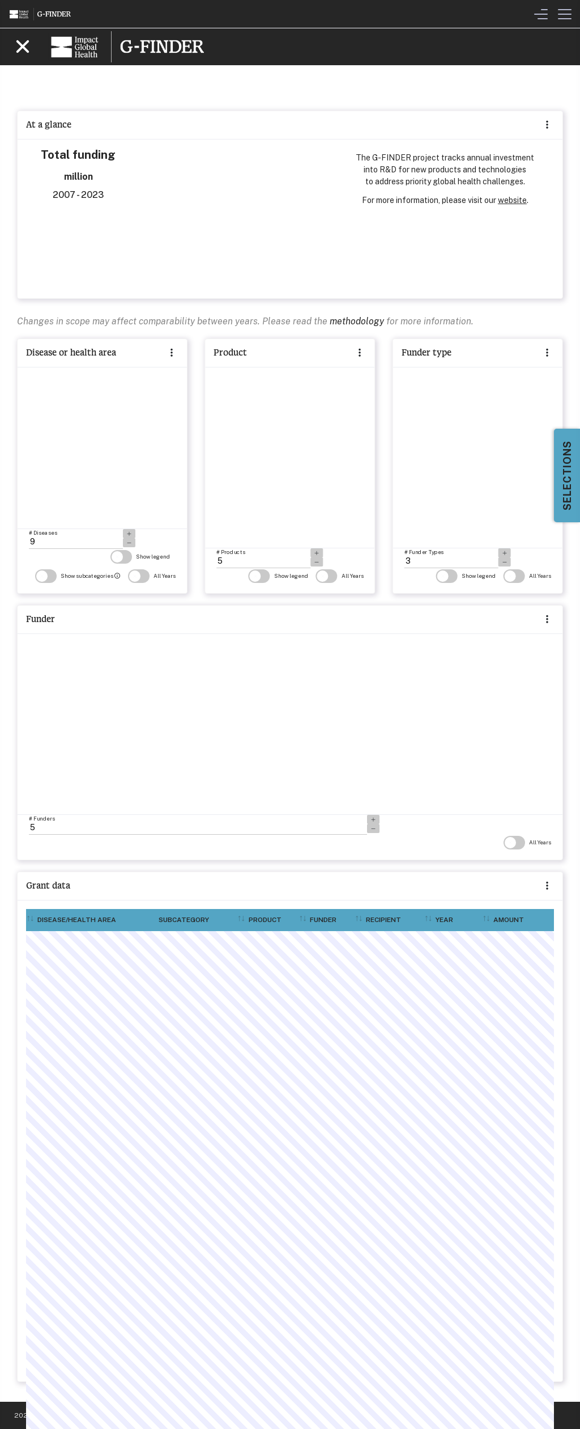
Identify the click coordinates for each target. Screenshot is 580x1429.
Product (265, 920)
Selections (567, 475)
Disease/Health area (76, 920)
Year (444, 920)
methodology (357, 321)
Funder (323, 920)
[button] (547, 886)
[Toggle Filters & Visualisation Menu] (541, 14)
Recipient (383, 920)
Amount (508, 920)
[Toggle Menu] (565, 14)
